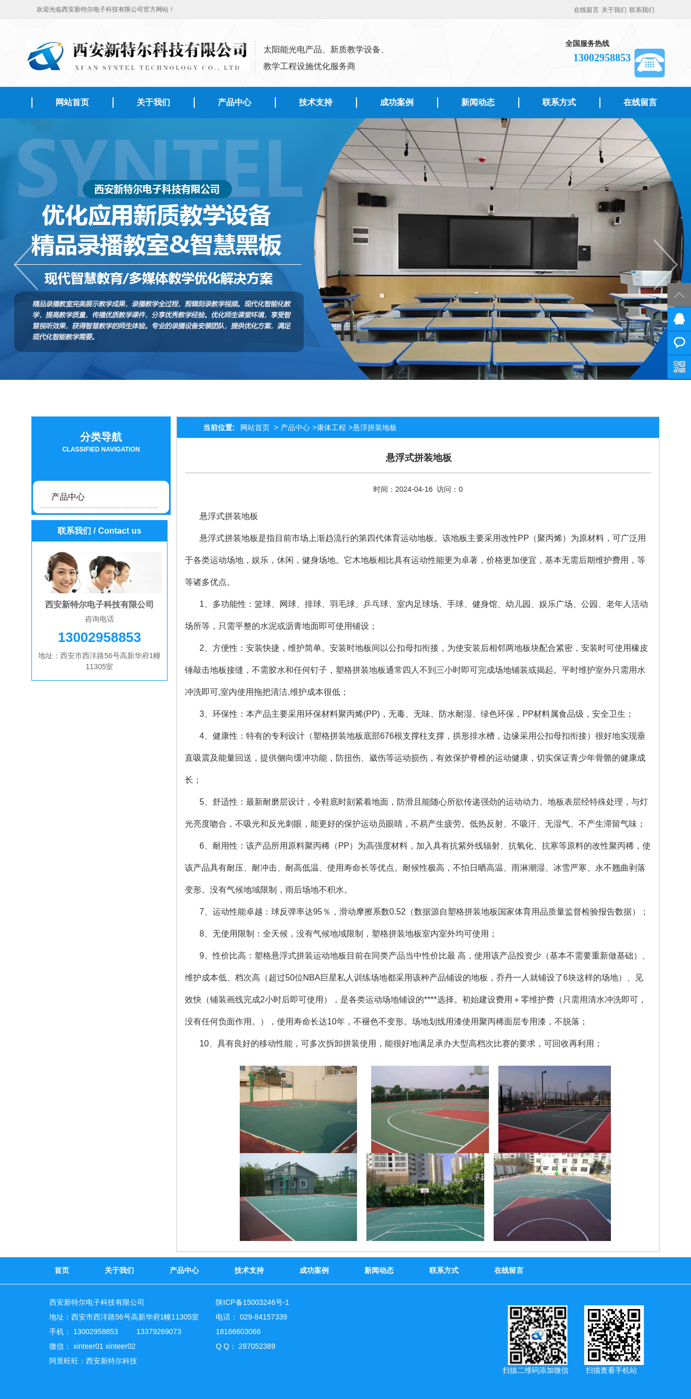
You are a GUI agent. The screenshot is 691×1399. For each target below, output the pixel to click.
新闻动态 (478, 102)
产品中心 (234, 102)
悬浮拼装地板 (375, 427)
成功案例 (397, 102)
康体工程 (331, 427)
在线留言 (586, 10)
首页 (61, 1270)
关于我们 (614, 10)
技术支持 (315, 102)
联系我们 (641, 10)
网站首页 (72, 102)
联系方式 (559, 102)
